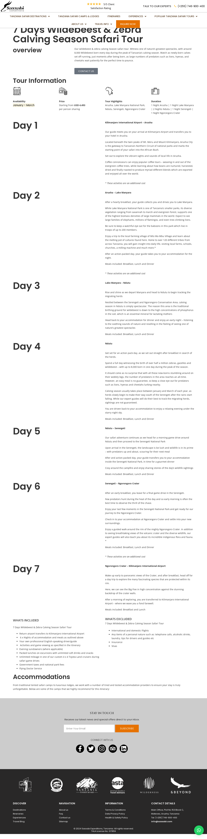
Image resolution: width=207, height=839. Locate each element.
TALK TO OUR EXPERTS (157, 6)
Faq (61, 818)
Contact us (64, 822)
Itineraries (18, 818)
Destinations (19, 814)
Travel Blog (19, 826)
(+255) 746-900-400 (191, 6)
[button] (199, 830)
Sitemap (63, 826)
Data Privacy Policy (115, 818)
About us (63, 814)
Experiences (19, 822)
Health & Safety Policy (116, 822)
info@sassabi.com (161, 826)
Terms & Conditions (115, 814)
